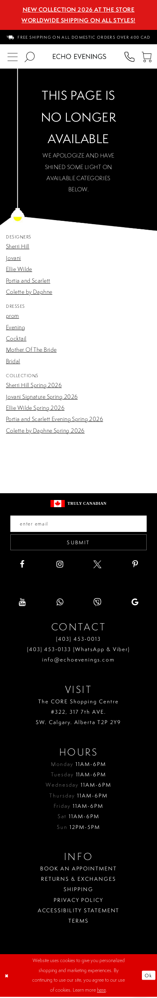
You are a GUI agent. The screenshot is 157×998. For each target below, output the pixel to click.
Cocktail (16, 339)
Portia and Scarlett (28, 281)
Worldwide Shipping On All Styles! (78, 20)
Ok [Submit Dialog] (148, 976)
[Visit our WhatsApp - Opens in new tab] (60, 604)
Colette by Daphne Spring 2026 (45, 431)
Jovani (13, 258)
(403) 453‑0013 (78, 640)
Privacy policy (78, 901)
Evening (15, 327)
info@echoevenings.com (78, 661)
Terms (78, 922)
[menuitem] (78, 37)
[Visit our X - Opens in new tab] (97, 566)
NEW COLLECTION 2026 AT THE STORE (79, 10)
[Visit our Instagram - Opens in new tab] (60, 566)
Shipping (78, 890)
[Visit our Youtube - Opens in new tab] (22, 604)
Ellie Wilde (19, 269)
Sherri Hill (17, 246)
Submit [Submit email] (79, 543)
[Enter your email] (78, 524)
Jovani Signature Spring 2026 (42, 397)
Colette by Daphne (29, 292)
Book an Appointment (78, 870)
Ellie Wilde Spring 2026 (35, 408)
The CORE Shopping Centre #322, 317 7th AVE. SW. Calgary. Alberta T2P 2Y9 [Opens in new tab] (78, 713)
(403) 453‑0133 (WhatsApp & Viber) (78, 650)
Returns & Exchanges (78, 880)
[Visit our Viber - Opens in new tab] (97, 604)
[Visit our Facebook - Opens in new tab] (22, 566)
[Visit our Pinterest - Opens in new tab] (135, 566)
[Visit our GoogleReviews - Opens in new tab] (135, 604)
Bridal (13, 361)
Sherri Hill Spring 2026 (34, 385)
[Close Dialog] (7, 977)
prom (12, 316)
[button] (146, 56)
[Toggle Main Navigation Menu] (12, 56)
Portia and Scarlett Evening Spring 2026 (54, 419)
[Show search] (29, 56)
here (101, 991)
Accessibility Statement (79, 911)
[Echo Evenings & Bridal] (79, 56)
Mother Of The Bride (31, 350)
